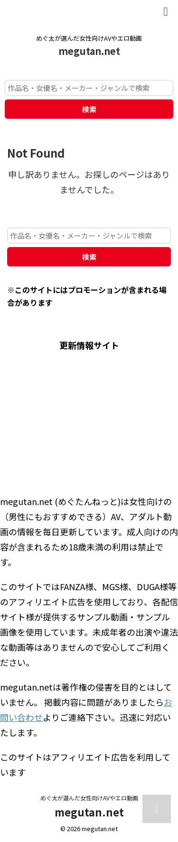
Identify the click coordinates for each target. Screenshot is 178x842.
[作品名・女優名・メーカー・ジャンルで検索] (89, 88)
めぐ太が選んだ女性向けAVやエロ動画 (89, 798)
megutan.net (89, 51)
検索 (89, 109)
